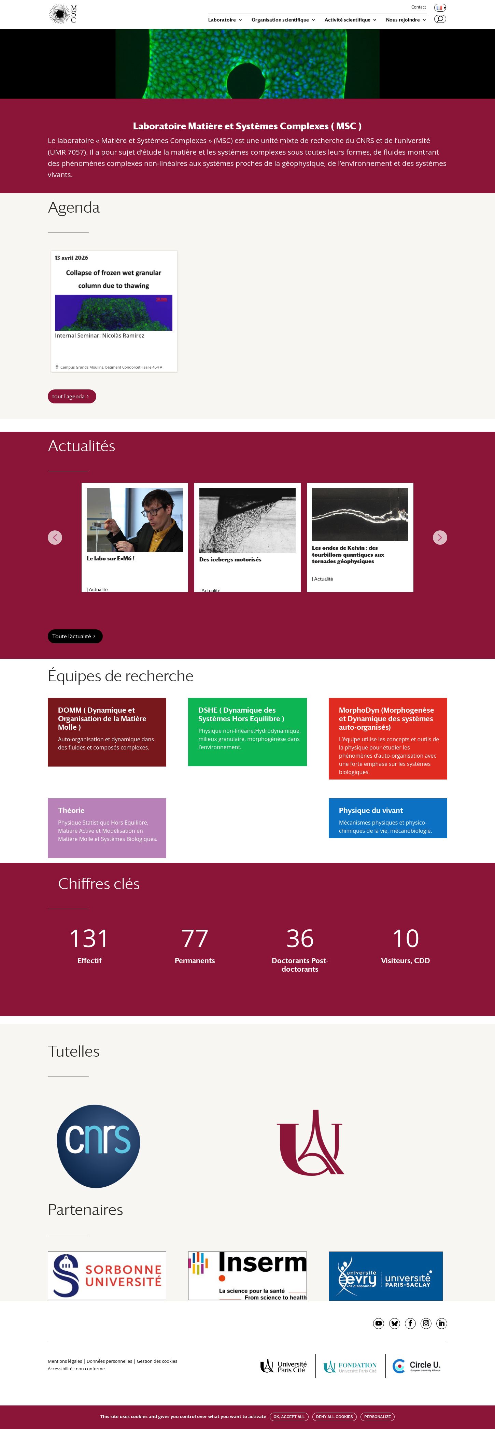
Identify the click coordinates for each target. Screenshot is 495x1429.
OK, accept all (289, 1417)
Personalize (377, 1417)
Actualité (98, 589)
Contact (418, 7)
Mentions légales (65, 1361)
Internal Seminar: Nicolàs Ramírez (113, 302)
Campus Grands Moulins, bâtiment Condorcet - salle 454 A (111, 367)
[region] (247, 537)
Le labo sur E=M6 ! (111, 558)
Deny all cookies (334, 1417)
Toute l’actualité (71, 636)
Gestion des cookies (157, 1361)
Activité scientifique (347, 20)
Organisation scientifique (280, 20)
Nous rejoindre (403, 20)
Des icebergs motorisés (230, 559)
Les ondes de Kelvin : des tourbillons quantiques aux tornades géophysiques (348, 554)
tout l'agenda (68, 396)
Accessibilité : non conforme (76, 1369)
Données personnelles (109, 1361)
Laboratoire (222, 20)
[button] (55, 537)
